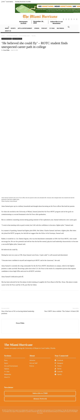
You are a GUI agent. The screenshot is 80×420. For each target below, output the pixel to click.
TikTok (58, 369)
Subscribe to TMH (40, 393)
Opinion (6, 369)
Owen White (6, 50)
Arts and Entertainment (11, 366)
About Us (7, 377)
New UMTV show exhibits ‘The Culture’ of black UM (61, 311)
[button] (68, 27)
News (6, 360)
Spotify (58, 374)
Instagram (59, 363)
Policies (31, 366)
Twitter (58, 366)
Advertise (32, 360)
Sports (6, 363)
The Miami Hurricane (18, 344)
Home (2, 35)
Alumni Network (40, 399)
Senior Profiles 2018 (24, 35)
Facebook (59, 360)
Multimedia (7, 374)
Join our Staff (33, 363)
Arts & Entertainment (11, 35)
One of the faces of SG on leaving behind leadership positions (17, 312)
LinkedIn (58, 371)
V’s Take (6, 371)
